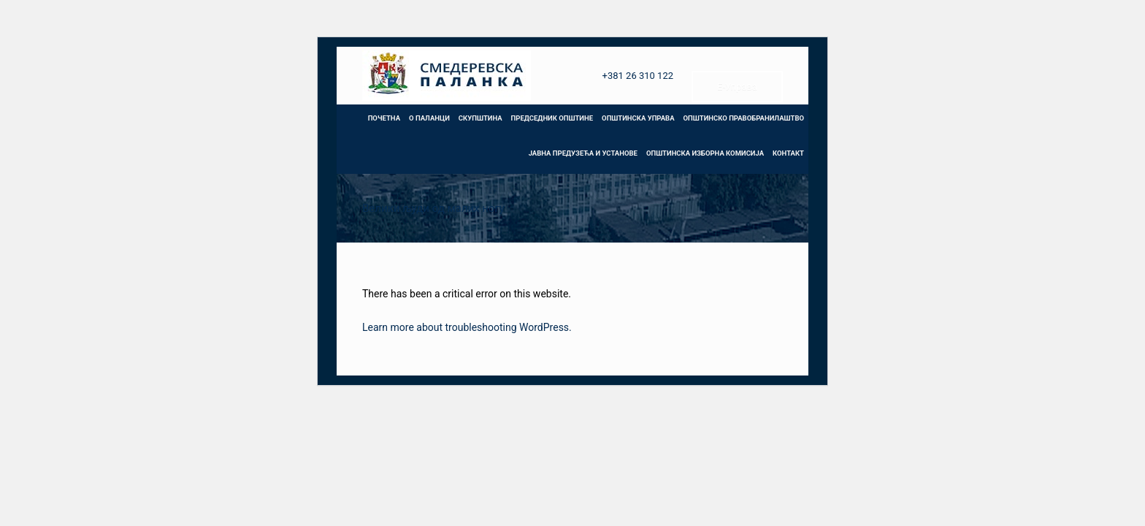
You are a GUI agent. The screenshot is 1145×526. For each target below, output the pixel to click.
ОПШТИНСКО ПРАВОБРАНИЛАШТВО (743, 118)
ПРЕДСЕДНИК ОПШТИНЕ (552, 118)
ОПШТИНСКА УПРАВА (638, 118)
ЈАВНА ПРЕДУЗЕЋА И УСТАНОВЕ (583, 153)
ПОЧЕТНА (384, 118)
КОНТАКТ (788, 153)
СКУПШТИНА (480, 118)
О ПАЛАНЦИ (429, 118)
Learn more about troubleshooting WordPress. (467, 327)
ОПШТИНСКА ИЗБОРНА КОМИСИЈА (705, 153)
